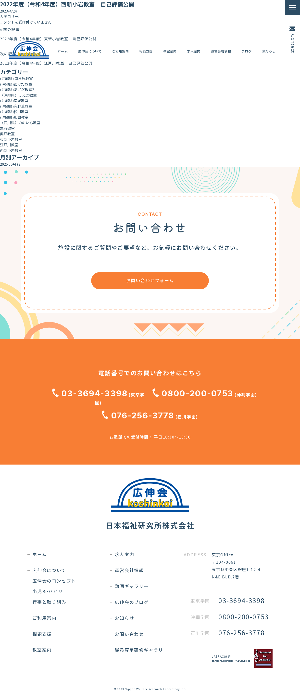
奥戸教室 (7, 133)
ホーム (63, 51)
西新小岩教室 (11, 150)
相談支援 (146, 51)
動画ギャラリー (132, 586)
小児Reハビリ (47, 591)
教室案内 (170, 51)
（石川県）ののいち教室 (20, 122)
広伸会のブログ (132, 602)
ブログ (247, 51)
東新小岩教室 (11, 139)
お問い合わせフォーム (150, 280)
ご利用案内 (120, 51)
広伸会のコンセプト (54, 580)
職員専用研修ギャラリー (141, 650)
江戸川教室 (9, 144)
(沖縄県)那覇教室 (14, 117)
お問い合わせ (129, 634)
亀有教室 (7, 128)
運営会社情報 (221, 51)
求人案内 (193, 51)
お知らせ (268, 51)
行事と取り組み (49, 602)
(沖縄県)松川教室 (14, 111)
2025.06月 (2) (11, 164)
